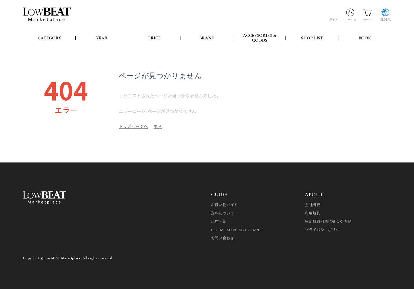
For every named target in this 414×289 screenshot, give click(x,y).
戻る (158, 126)
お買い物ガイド (224, 204)
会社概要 (312, 204)
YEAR (102, 37)
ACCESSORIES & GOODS (259, 37)
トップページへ (133, 126)
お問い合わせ (222, 237)
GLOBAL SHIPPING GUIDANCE (237, 229)
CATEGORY (49, 37)
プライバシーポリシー (324, 229)
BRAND (206, 37)
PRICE (154, 37)
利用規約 (312, 212)
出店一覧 (219, 220)
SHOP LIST (312, 37)
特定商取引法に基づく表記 (328, 220)
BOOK (365, 37)
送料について (222, 212)
